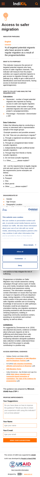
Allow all (20, 251)
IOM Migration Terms (13, 369)
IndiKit (6, 458)
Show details (28, 245)
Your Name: (8, 421)
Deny (20, 265)
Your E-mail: (8, 430)
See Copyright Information (20, 470)
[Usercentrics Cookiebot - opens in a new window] (28, 209)
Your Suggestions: (10, 401)
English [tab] (8, 42)
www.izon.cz (28, 474)
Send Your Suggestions (20, 440)
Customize (20, 258)
